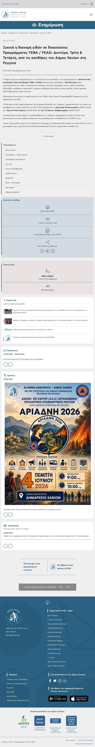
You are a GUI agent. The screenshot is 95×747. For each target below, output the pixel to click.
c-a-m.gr (51, 657)
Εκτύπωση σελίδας (47, 208)
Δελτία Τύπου (24, 33)
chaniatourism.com (55, 628)
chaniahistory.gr (54, 653)
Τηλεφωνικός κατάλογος (17, 679)
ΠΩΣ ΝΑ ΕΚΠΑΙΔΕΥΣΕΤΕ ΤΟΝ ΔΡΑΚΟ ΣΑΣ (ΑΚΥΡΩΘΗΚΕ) (23, 359)
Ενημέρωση (13, 33)
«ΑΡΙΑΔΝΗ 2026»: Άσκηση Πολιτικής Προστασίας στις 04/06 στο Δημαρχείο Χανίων (32, 509)
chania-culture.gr (55, 620)
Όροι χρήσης (70, 740)
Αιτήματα (83, 4)
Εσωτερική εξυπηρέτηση (17, 683)
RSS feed (10, 692)
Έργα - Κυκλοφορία (12, 183)
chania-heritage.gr (55, 641)
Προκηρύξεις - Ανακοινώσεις (16, 155)
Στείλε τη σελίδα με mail (47, 220)
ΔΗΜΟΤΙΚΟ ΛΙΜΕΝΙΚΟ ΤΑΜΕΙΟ (71, 724)
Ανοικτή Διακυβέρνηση (14, 169)
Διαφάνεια (9, 178)
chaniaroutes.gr (54, 636)
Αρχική (4, 33)
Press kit (10, 688)
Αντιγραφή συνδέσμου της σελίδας (47, 232)
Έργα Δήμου (10, 187)
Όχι (68, 587)
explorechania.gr (55, 632)
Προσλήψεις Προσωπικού (15, 159)
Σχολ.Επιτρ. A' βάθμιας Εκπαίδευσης (39, 724)
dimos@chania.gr (47, 290)
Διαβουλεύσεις (11, 173)
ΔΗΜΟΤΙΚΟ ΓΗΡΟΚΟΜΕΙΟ (24, 723)
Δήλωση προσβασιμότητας (18, 700)
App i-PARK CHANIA (56, 666)
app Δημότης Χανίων (56, 662)
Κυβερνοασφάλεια (12, 192)
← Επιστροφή (47, 136)
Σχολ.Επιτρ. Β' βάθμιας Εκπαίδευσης (55, 724)
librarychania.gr (54, 649)
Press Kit (8, 164)
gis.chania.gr (53, 615)
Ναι (61, 587)
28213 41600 (47, 276)
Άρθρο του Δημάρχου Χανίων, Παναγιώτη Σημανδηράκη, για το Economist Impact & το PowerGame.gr (46, 536)
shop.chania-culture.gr (57, 624)
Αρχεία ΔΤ (34, 33)
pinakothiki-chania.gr (56, 645)
